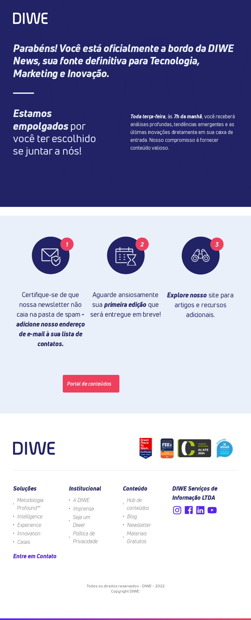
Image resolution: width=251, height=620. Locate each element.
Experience (29, 524)
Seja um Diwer (81, 520)
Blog (132, 516)
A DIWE (81, 500)
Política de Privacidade (85, 537)
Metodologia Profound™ (30, 503)
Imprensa (83, 508)
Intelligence (29, 516)
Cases (23, 541)
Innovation (29, 533)
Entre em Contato (35, 556)
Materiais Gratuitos (137, 537)
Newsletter (139, 524)
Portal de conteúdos (89, 383)
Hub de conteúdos (138, 503)
